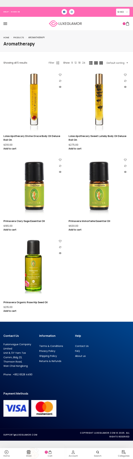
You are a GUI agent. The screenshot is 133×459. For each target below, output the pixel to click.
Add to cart (10, 148)
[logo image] (65, 23)
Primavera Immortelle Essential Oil (89, 221)
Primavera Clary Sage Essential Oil (24, 221)
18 (79, 62)
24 (83, 62)
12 (76, 62)
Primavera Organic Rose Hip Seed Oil (25, 302)
